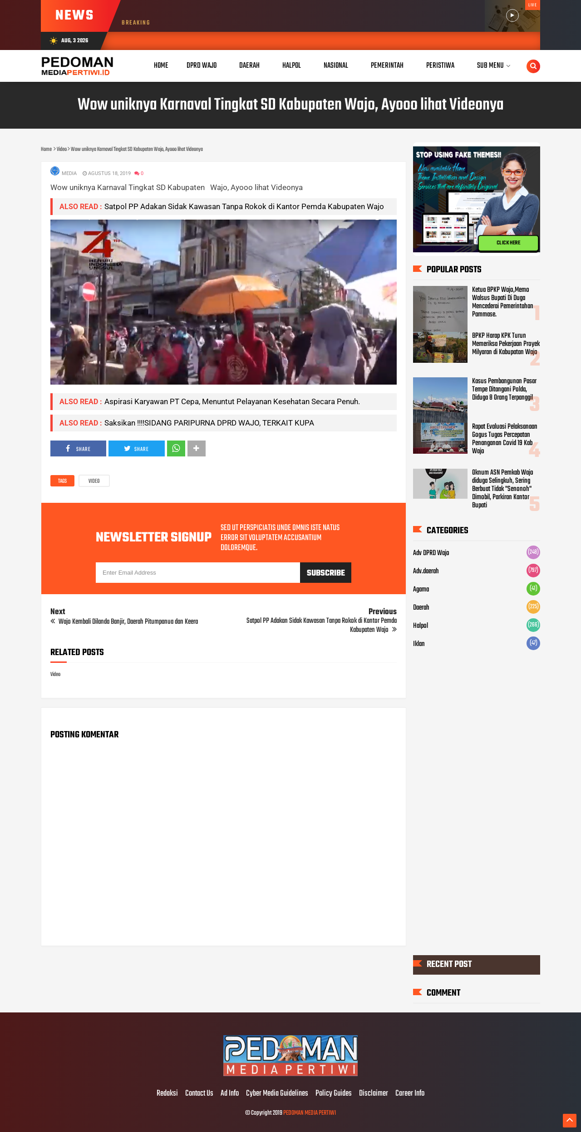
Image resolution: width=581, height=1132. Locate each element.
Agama (421, 590)
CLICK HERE (508, 243)
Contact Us (199, 1094)
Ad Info (230, 1094)
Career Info (409, 1094)
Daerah (421, 608)
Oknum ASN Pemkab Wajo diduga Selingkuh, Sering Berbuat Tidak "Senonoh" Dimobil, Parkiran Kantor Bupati (502, 489)
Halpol (420, 626)
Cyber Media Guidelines (277, 1094)
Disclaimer (373, 1094)
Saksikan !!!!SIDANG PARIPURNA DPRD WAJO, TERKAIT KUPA (209, 422)
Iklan (419, 644)
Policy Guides (333, 1094)
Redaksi (167, 1094)
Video (94, 481)
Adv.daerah (426, 571)
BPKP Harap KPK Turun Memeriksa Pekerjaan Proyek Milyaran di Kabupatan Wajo (506, 344)
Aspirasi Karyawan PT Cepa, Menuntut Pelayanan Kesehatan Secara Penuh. (232, 401)
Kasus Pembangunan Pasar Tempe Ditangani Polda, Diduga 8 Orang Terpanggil (504, 390)
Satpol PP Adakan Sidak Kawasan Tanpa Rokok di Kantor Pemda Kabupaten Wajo (244, 206)
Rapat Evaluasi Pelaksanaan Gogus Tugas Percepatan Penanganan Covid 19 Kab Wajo (504, 439)
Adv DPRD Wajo (431, 553)
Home (161, 66)
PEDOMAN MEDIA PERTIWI (309, 1113)
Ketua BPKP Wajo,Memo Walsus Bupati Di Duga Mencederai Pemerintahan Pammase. (502, 302)
